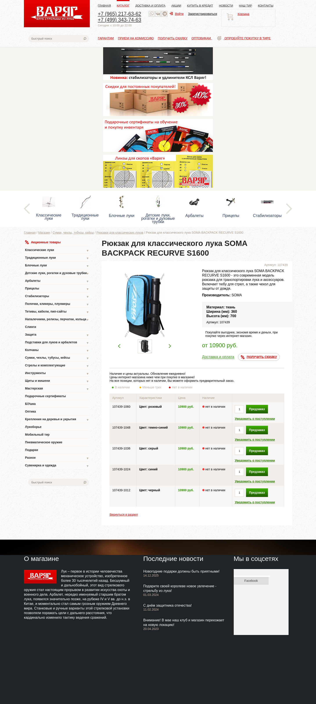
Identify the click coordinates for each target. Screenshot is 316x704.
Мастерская (57, 389)
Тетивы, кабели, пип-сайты (57, 312)
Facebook (251, 580)
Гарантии (106, 38)
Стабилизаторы (57, 296)
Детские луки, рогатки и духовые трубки (57, 273)
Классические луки (57, 250)
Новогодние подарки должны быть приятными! (181, 571)
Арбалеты (57, 281)
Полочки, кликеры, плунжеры (57, 304)
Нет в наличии (182, 387)
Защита (57, 335)
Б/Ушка (30, 404)
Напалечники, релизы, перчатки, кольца (57, 319)
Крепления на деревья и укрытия (57, 419)
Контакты (265, 5)
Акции (176, 5)
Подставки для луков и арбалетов (57, 342)
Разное (57, 458)
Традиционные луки (57, 258)
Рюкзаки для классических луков (120, 232)
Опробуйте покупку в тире (244, 38)
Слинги (30, 327)
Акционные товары (43, 242)
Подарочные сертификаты (45, 396)
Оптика (30, 411)
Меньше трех (152, 387)
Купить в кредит (200, 5)
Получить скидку (172, 38)
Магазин (44, 232)
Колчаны (57, 350)
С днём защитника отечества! (167, 605)
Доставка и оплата (150, 5)
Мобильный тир (37, 434)
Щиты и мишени (57, 381)
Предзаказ (257, 409)
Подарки (31, 450)
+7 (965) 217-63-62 (119, 14)
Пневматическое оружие (43, 442)
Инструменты (57, 373)
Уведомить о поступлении (255, 418)
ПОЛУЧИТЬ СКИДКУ (259, 357)
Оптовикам (202, 38)
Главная (104, 5)
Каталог (123, 5)
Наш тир (245, 5)
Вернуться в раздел (124, 514)
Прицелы (57, 289)
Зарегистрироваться (202, 14)
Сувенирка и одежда (57, 466)
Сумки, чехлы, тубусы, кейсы (73, 232)
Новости (226, 5)
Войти (176, 14)
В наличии (125, 387)
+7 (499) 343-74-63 (119, 20)
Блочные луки (57, 266)
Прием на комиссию (136, 38)
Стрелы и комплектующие (57, 366)
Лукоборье (33, 427)
